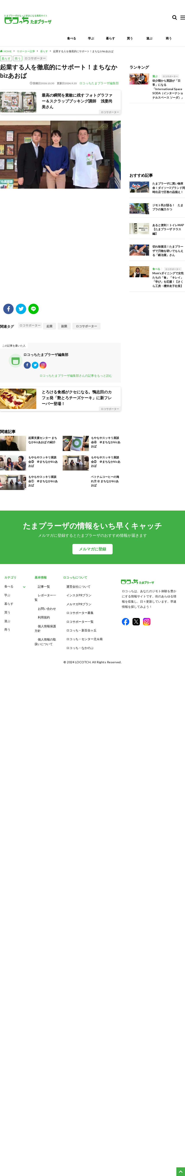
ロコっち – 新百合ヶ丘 (81, 628)
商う (169, 38)
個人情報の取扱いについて (45, 639)
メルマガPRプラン (78, 604)
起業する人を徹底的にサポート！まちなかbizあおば (83, 51)
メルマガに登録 (92, 551)
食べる (71, 38)
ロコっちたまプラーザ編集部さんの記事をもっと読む (76, 377)
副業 (64, 326)
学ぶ (91, 38)
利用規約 (44, 616)
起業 (49, 326)
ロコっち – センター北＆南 (84, 636)
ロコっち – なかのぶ (80, 644)
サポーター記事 (26, 51)
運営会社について (78, 588)
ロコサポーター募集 (80, 612)
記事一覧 (44, 588)
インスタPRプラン (78, 596)
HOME (8, 51)
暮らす (110, 38)
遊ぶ (149, 38)
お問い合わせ (47, 608)
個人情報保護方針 (45, 627)
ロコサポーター (35, 58)
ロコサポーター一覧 (80, 620)
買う (130, 38)
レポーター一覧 (45, 598)
